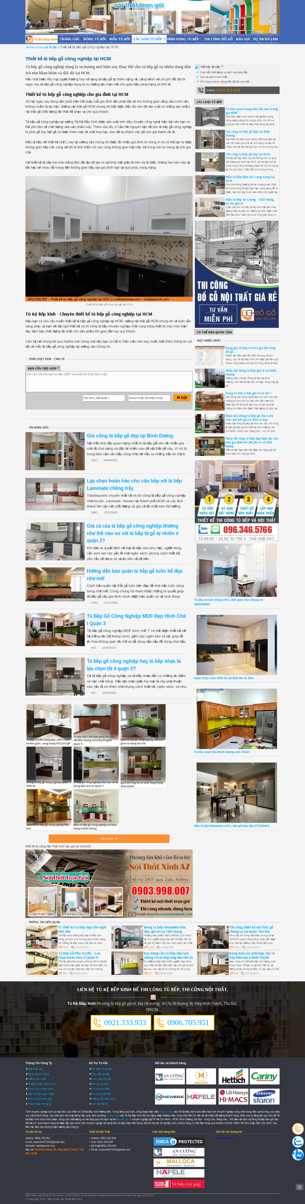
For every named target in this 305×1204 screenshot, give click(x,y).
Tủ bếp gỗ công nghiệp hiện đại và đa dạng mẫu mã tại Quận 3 (95, 784)
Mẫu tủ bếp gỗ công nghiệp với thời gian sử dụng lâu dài (142, 741)
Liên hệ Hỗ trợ (99, 1103)
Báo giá (243, 38)
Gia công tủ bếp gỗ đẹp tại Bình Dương (130, 436)
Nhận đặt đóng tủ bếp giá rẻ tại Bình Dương (251, 372)
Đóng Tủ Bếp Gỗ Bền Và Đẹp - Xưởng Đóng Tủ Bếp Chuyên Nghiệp (41, 39)
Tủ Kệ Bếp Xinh (224, 1137)
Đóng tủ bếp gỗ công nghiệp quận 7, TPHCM (48, 784)
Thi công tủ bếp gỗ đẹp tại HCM (248, 154)
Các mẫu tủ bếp (100, 1073)
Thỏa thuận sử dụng (39, 1103)
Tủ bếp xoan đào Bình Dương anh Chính (221, 752)
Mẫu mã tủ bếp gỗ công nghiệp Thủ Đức (47, 826)
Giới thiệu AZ (35, 1068)
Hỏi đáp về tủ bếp (101, 1068)
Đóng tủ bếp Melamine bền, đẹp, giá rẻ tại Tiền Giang (165, 929)
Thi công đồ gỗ (218, 38)
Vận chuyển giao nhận (41, 1093)
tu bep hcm (113, 1115)
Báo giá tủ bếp (99, 1083)
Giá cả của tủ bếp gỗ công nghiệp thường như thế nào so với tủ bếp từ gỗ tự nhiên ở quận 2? (132, 533)
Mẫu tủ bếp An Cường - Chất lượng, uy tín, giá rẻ (250, 201)
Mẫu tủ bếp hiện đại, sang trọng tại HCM (250, 179)
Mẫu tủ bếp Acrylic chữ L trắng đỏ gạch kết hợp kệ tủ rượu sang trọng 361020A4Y (142, 782)
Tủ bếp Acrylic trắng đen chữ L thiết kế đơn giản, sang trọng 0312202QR (48, 741)
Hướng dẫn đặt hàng (103, 1098)
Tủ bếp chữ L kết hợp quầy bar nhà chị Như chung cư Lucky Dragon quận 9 (94, 740)
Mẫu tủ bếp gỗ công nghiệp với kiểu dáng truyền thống (95, 826)
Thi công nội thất (101, 1093)
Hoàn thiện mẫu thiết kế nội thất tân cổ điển (224, 678)
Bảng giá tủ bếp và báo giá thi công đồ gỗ (250, 350)
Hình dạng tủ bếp (182, 38)
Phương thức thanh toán (42, 1083)
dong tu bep (166, 1111)
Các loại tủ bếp (147, 38)
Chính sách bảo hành (40, 1088)
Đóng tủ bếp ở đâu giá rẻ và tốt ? (249, 393)
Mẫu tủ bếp (120, 38)
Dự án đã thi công (38, 1073)
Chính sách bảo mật (40, 1098)
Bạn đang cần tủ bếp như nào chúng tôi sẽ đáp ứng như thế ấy (168, 955)
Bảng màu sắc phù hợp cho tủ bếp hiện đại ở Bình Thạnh (252, 955)
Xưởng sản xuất (37, 1078)
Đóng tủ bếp (94, 38)
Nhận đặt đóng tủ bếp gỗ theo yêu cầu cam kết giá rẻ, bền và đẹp (249, 418)
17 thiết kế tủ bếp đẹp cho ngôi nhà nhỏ (82, 929)
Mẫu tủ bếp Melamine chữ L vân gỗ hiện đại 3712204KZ (232, 825)
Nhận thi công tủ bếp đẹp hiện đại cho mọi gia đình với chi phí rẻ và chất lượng (252, 442)
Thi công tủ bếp (100, 1088)
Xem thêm (107, 839)
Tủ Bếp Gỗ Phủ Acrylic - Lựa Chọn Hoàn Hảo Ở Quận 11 (79, 955)
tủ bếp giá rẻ (124, 1119)
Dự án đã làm (265, 38)
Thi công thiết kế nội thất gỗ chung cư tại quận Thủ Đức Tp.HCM (251, 931)
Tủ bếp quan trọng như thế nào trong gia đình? (252, 111)
